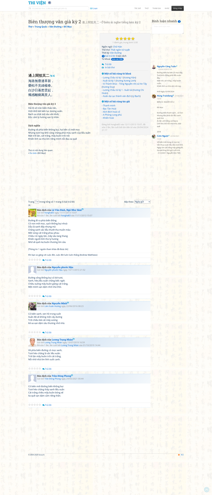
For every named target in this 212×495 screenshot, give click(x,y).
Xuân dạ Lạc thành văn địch (117, 133)
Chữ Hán (117, 84)
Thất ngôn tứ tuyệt (120, 87)
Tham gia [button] (157, 8)
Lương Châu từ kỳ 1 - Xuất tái (117, 127)
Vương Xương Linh (125, 118)
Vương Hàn (129, 115)
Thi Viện (37, 2)
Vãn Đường (116, 90)
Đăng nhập (177, 8)
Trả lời (108, 102)
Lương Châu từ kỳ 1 (113, 115)
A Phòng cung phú (112, 152)
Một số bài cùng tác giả (116, 139)
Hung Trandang (165, 133)
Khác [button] (167, 8)
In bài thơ (110, 105)
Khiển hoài (108, 155)
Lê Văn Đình (58, 247)
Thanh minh (109, 143)
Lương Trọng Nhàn (63, 377)
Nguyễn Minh (60, 341)
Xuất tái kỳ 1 (109, 118)
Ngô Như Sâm (74, 247)
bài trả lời (108, 93)
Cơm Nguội (162, 173)
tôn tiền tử (127, 165)
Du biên (33, 191)
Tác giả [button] (137, 8)
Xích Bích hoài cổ (111, 149)
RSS (181, 492)
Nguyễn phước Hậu (62, 305)
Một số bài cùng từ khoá (116, 111)
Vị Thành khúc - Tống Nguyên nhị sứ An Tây (125, 121)
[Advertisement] (106, 32)
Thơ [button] (146, 8)
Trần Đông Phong (62, 413)
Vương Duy (108, 124)
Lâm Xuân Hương (52, 344)
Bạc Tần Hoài (109, 146)
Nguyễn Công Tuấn (166, 104)
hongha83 (115, 162)
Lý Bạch (136, 133)
